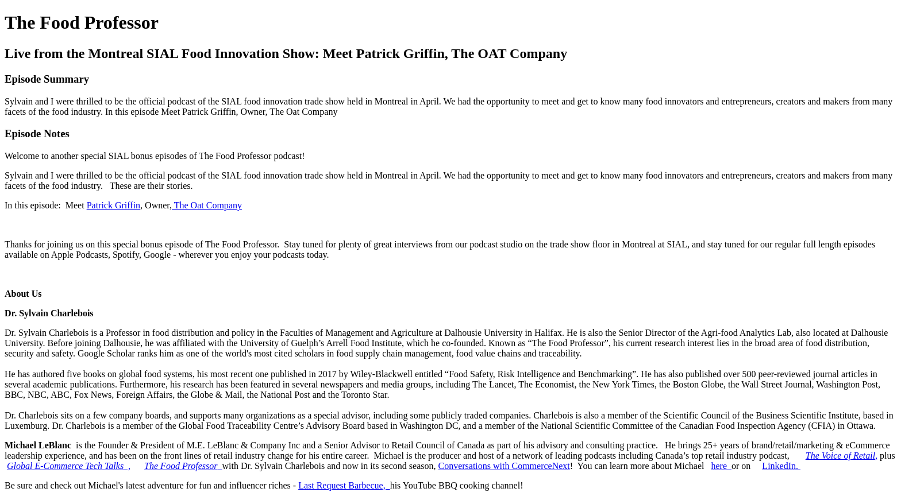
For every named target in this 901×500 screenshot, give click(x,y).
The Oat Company (207, 205)
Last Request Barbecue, (344, 485)
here (721, 466)
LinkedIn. (781, 466)
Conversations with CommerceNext (503, 466)
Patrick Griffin (113, 205)
